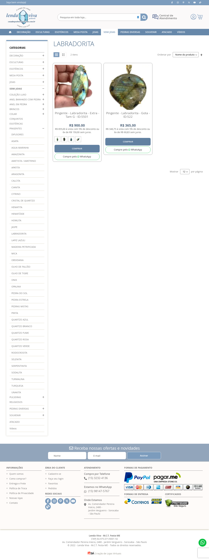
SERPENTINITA (19, 365)
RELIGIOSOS (16, 402)
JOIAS (12, 82)
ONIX (14, 279)
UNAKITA (16, 392)
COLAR (13, 113)
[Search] (144, 17)
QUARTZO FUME (20, 332)
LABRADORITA (18, 233)
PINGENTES (16, 128)
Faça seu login (56, 478)
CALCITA (15, 180)
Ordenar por (164, 54)
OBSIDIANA (17, 260)
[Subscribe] (144, 455)
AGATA (14, 141)
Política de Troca (18, 488)
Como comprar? (17, 478)
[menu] (104, 32)
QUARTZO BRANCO (21, 326)
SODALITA (16, 372)
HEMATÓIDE (17, 213)
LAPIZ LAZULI (18, 240)
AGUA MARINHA (20, 147)
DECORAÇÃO (16, 55)
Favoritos (53, 483)
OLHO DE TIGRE (19, 273)
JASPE (14, 227)
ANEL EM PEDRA (18, 104)
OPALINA (16, 286)
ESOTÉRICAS (16, 123)
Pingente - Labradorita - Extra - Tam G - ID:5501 (77, 115)
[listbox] (77, 139)
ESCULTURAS (16, 62)
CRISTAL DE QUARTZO (23, 200)
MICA (14, 253)
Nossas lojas (16, 498)
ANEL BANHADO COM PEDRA (25, 99)
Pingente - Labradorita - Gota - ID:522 (128, 115)
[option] (57, 139)
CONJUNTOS (16, 118)
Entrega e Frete (17, 483)
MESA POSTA (16, 75)
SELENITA (16, 359)
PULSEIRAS (15, 397)
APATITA (15, 167)
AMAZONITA (18, 154)
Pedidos (52, 488)
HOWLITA (16, 220)
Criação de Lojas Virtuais (104, 553)
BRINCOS (14, 109)
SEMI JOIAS (16, 88)
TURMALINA (17, 379)
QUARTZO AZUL (19, 319)
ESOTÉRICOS (16, 68)
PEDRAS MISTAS (19, 306)
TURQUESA (17, 385)
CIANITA (15, 187)
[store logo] (21, 17)
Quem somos (16, 473)
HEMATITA (16, 207)
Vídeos (13, 428)
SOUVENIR (15, 415)
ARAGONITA (17, 174)
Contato (13, 502)
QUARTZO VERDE (20, 346)
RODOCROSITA (19, 352)
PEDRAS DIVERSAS (19, 408)
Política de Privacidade (21, 493)
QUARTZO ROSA (20, 339)
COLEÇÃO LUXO (18, 94)
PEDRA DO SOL (19, 293)
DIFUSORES (17, 134)
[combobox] (102, 17)
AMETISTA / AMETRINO (23, 160)
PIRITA (14, 313)
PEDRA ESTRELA (19, 299)
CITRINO (15, 193)
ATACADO (15, 421)
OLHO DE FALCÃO (20, 266)
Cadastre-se (54, 473)
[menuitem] (23, 32)
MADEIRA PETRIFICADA (23, 246)
